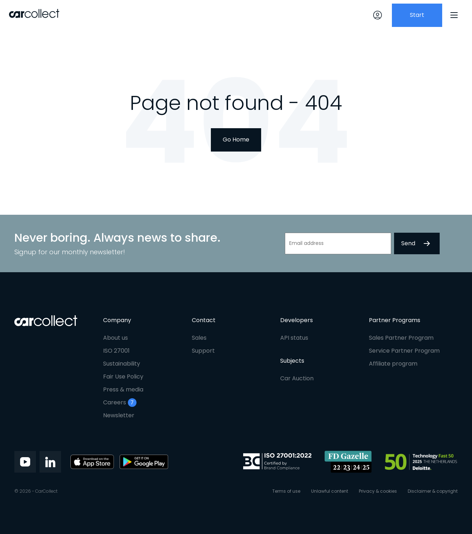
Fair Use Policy (123, 376)
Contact (204, 320)
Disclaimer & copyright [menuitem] (433, 491)
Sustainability (121, 363)
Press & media (123, 389)
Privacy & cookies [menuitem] (378, 491)
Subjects (292, 361)
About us (115, 338)
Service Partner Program (404, 351)
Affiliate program (393, 363)
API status (294, 338)
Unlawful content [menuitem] (329, 491)
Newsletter (118, 415)
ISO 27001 (116, 351)
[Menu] (454, 15)
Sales (199, 338)
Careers (119, 402)
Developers (296, 320)
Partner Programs (394, 320)
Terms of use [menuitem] (286, 491)
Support (203, 351)
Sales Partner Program (401, 338)
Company (117, 320)
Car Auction (297, 378)
